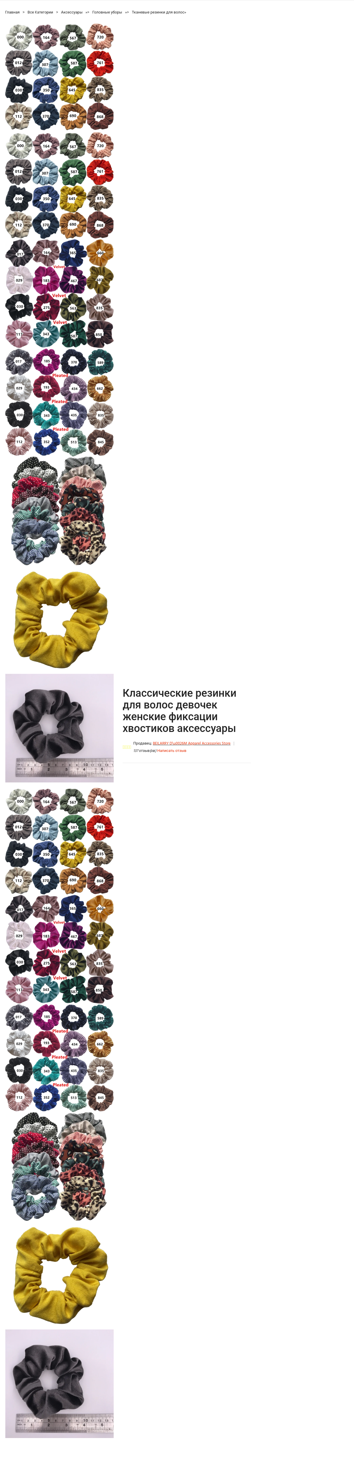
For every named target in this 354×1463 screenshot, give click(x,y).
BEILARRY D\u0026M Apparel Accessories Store (191, 743)
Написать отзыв (171, 751)
